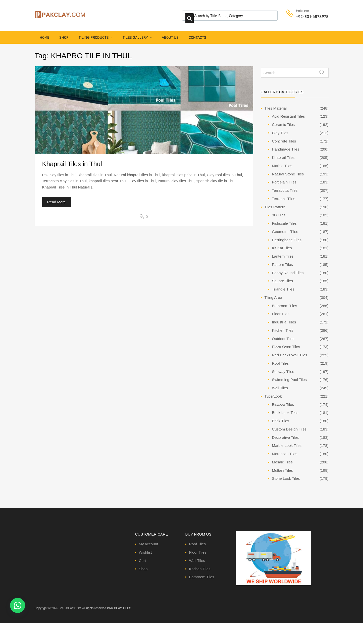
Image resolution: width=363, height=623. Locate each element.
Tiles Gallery (137, 37)
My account (148, 544)
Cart (142, 560)
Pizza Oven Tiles (286, 347)
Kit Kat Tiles (282, 248)
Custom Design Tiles (289, 429)
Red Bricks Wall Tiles (289, 355)
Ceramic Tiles (283, 124)
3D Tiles (279, 215)
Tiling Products (96, 37)
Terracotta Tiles (285, 190)
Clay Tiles (280, 133)
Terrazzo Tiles (283, 199)
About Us (170, 37)
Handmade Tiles (285, 149)
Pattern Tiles (282, 264)
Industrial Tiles (284, 322)
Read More (56, 202)
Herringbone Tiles (287, 240)
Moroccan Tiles (284, 454)
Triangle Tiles (283, 289)
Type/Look (273, 396)
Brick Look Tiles (285, 412)
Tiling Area (273, 297)
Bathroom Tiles (284, 306)
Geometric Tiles (285, 231)
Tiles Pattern (275, 207)
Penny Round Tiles (288, 273)
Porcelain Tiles (284, 182)
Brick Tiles (280, 421)
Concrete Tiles (284, 141)
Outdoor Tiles (283, 339)
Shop (64, 37)
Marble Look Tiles (287, 445)
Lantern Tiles (283, 256)
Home (44, 37)
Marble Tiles (282, 166)
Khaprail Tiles (283, 157)
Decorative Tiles (285, 437)
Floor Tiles (280, 314)
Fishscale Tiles (284, 223)
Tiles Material (276, 108)
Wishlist (145, 552)
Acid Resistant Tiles (288, 116)
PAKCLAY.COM (70, 608)
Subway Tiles (283, 371)
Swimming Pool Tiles (289, 379)
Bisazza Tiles (283, 404)
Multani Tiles (282, 470)
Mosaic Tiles (282, 462)
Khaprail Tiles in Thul (72, 163)
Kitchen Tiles (282, 330)
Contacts (197, 37)
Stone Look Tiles (286, 478)
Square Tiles (282, 281)
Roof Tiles (280, 363)
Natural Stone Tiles (288, 174)
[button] (17, 605)
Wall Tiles (280, 388)
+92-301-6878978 (308, 16)
